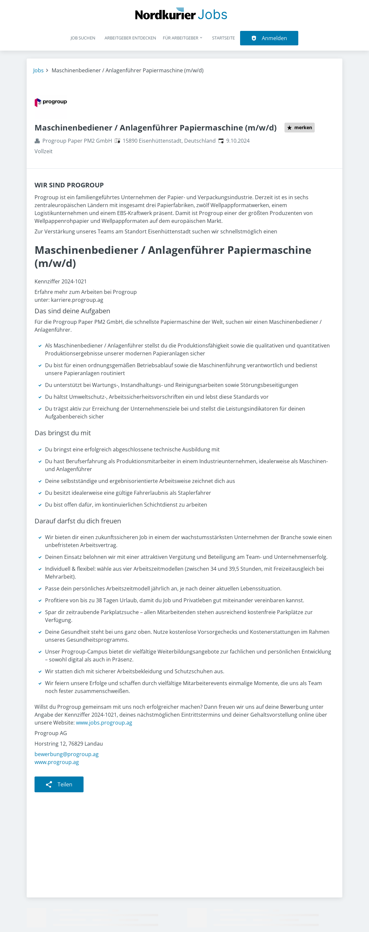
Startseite (223, 38)
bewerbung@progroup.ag (67, 754)
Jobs (38, 70)
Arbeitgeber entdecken (130, 38)
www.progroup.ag (57, 762)
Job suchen (83, 38)
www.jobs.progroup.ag (104, 722)
